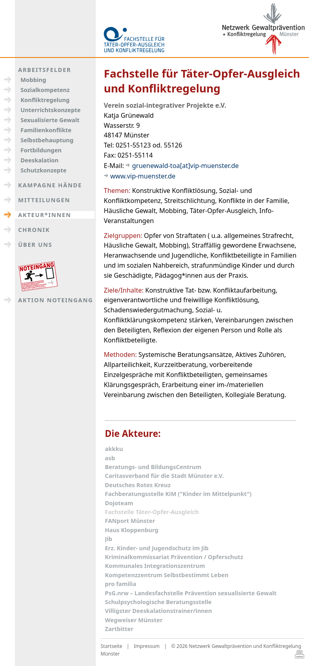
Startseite (111, 646)
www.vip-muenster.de (142, 176)
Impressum (147, 646)
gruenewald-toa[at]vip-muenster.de (185, 165)
